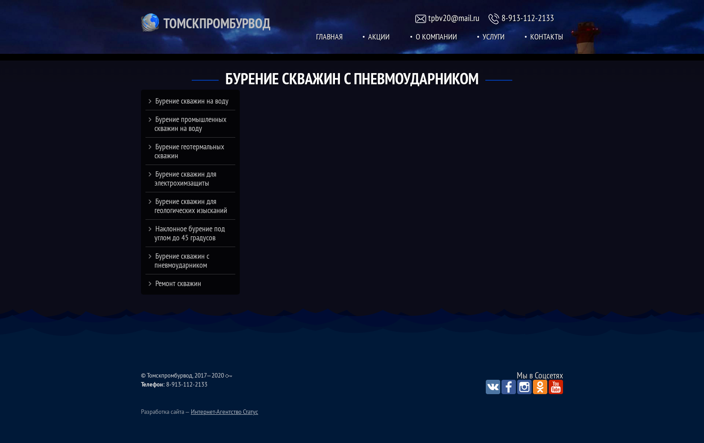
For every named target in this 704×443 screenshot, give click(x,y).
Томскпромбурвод (216, 23)
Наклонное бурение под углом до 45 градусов (189, 233)
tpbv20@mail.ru (454, 17)
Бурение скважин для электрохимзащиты (185, 178)
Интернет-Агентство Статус (224, 411)
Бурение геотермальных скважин (189, 151)
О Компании (436, 36)
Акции (379, 36)
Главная (329, 36)
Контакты (546, 36)
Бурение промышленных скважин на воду (190, 123)
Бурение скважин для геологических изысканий (190, 205)
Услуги (494, 36)
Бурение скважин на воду (192, 101)
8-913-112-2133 (528, 17)
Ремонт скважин (178, 283)
